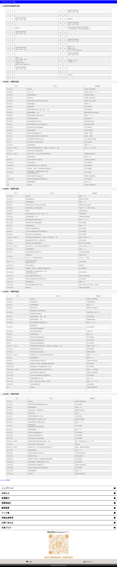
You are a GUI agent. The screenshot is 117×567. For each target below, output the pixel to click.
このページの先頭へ (5, 480)
